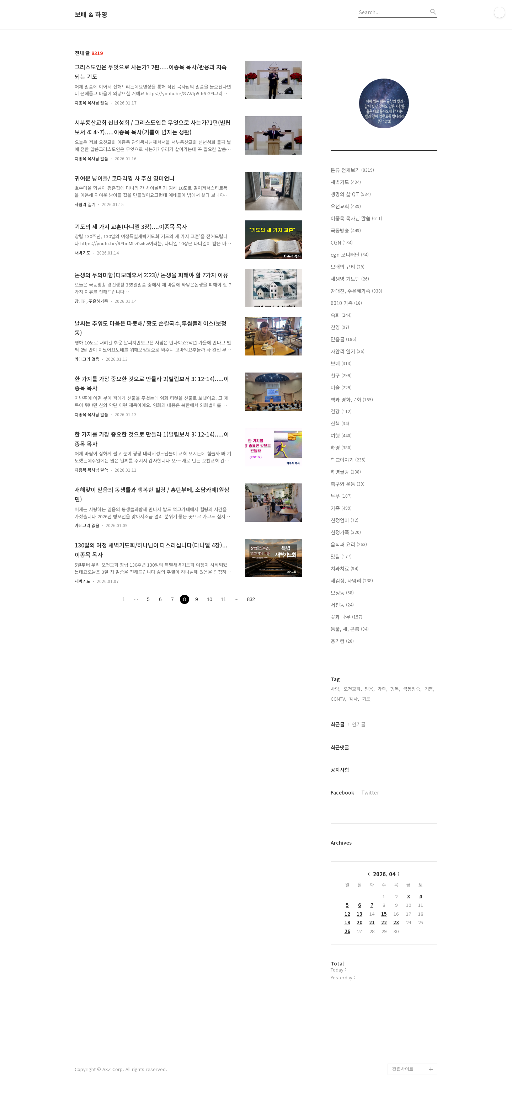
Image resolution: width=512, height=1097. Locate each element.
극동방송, (412, 688)
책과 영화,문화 (352, 399)
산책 (340, 423)
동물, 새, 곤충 (350, 628)
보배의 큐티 (347, 266)
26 (347, 931)
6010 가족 (346, 302)
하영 (341, 447)
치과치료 (344, 568)
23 (396, 922)
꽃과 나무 (346, 616)
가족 (341, 508)
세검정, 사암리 (352, 580)
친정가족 (346, 532)
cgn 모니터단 (350, 254)
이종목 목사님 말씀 (91, 103)
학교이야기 (348, 459)
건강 (341, 411)
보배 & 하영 (91, 14)
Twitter (370, 792)
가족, (383, 688)
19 (347, 922)
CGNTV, (338, 698)
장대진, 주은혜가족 (91, 301)
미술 (341, 387)
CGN (342, 242)
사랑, (336, 688)
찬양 (340, 327)
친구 (341, 375)
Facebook (342, 792)
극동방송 (346, 230)
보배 (341, 363)
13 (359, 913)
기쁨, (429, 688)
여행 (341, 435)
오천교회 (346, 206)
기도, (367, 698)
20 (359, 922)
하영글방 (346, 471)
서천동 (342, 604)
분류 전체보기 (352, 169)
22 (384, 922)
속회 (341, 315)
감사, (354, 698)
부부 (341, 495)
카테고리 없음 (87, 359)
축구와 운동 (347, 483)
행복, (395, 688)
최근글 (338, 724)
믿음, (370, 688)
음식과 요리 (349, 544)
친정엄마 (344, 520)
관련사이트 (403, 1068)
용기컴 (342, 640)
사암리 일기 (85, 204)
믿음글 (343, 339)
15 (384, 913)
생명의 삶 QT (351, 194)
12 (347, 913)
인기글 (359, 724)
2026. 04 (384, 874)
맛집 (341, 556)
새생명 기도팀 (350, 278)
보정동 (342, 592)
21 (372, 922)
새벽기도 (82, 253)
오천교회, (352, 688)
